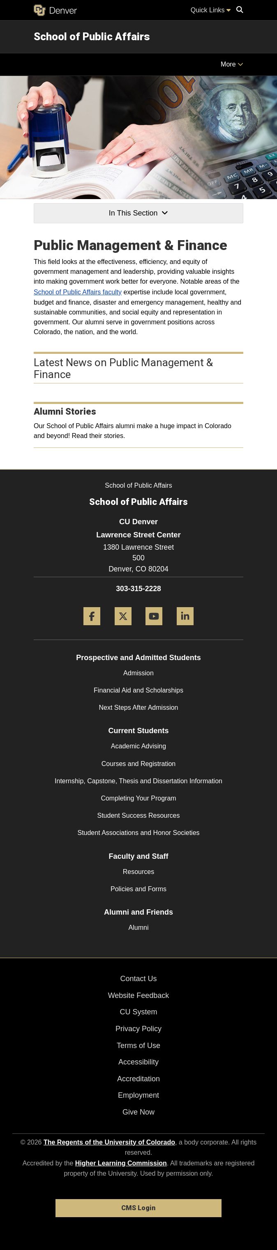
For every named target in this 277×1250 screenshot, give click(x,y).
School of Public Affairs (92, 36)
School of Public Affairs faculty (78, 292)
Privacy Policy (138, 1029)
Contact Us (138, 979)
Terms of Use (138, 1045)
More (232, 64)
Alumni (139, 927)
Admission (138, 673)
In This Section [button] (138, 213)
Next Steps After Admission (138, 707)
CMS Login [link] (138, 1208)
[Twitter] (123, 628)
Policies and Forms (138, 888)
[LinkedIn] (185, 628)
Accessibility (138, 1062)
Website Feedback (138, 995)
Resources (138, 871)
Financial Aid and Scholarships (138, 690)
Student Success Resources (138, 815)
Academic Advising (138, 746)
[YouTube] (154, 628)
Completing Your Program (138, 798)
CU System (138, 1012)
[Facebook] (91, 628)
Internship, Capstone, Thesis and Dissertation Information (138, 781)
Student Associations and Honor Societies (138, 832)
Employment (138, 1095)
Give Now (138, 1112)
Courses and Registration (139, 763)
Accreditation (138, 1079)
